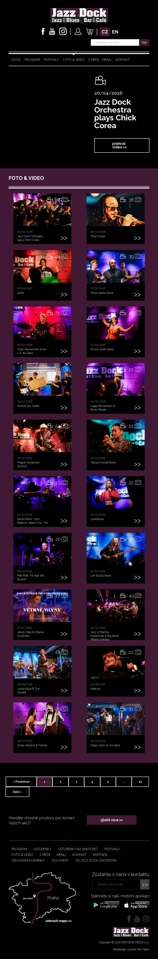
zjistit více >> (112, 820)
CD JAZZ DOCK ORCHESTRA (96, 860)
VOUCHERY (60, 860)
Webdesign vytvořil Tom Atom (131, 949)
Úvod (16, 60)
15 (140, 781)
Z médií (93, 60)
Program (32, 60)
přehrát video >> (119, 145)
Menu (107, 60)
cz (105, 32)
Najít (144, 42)
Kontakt (123, 60)
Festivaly (51, 60)
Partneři (100, 855)
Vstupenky (42, 849)
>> (145, 884)
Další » (17, 791)
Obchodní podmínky (28, 860)
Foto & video (73, 60)
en (115, 32)
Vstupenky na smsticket (78, 849)
